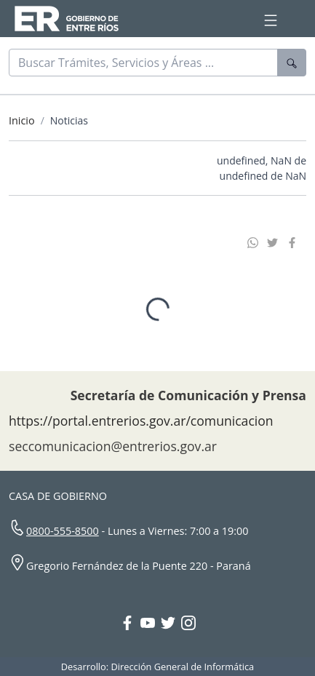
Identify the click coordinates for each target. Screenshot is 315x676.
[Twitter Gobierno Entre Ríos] (171, 620)
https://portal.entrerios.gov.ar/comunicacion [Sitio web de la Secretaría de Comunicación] (141, 416)
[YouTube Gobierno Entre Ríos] (150, 620)
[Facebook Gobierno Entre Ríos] (130, 620)
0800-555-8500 (62, 526)
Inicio (22, 120)
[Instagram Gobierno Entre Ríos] (188, 620)
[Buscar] (143, 62)
